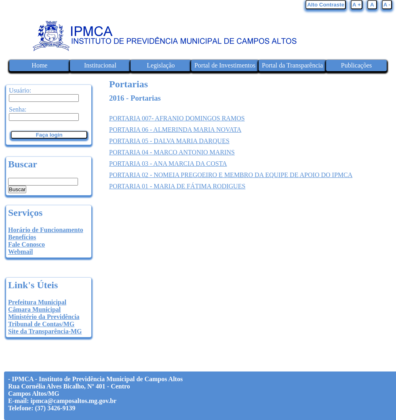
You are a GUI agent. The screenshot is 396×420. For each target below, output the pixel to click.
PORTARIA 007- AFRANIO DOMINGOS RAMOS (177, 118)
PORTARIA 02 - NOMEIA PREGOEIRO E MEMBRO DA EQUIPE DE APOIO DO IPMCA (230, 174)
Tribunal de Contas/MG (41, 324)
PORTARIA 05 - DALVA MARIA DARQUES (169, 140)
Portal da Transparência (292, 65)
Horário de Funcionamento (45, 229)
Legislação (161, 65)
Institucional (100, 65)
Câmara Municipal (34, 309)
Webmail (20, 251)
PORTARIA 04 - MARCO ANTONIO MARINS (172, 152)
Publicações (356, 65)
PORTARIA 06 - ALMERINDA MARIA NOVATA (175, 129)
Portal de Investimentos (224, 65)
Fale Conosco (26, 244)
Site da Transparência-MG (45, 331)
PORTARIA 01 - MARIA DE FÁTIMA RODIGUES (177, 186)
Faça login (49, 135)
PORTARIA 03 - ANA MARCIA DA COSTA (168, 163)
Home (39, 65)
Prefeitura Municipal (37, 302)
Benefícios (22, 237)
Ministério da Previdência (44, 316)
